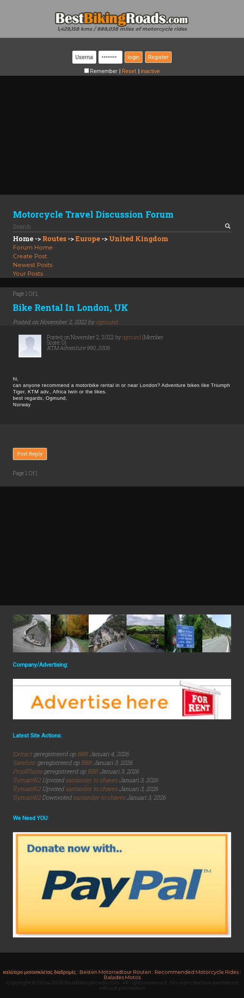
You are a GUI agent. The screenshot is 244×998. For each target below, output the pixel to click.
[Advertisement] (122, 129)
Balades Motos (122, 977)
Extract (23, 754)
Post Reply (30, 453)
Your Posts (28, 273)
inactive (150, 71)
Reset (129, 71)
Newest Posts (32, 264)
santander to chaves (91, 780)
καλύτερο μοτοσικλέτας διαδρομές (39, 972)
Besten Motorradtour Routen (115, 972)
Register (158, 57)
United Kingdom (138, 238)
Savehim (25, 762)
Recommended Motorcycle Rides (197, 972)
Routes (54, 238)
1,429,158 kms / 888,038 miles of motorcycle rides (122, 29)
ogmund (107, 322)
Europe (87, 238)
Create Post (30, 256)
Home (23, 238)
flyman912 (27, 780)
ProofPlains (28, 771)
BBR (82, 754)
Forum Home (33, 247)
